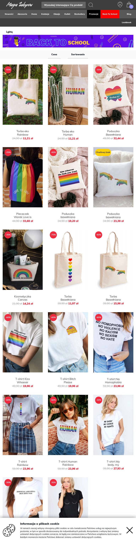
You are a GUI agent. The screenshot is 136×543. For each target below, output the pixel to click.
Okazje (56, 14)
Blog (129, 14)
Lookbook (126, 22)
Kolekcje (45, 14)
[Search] (63, 5)
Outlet (67, 14)
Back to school (110, 14)
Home (34, 14)
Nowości (9, 14)
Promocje (93, 14)
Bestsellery (79, 14)
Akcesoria (22, 14)
